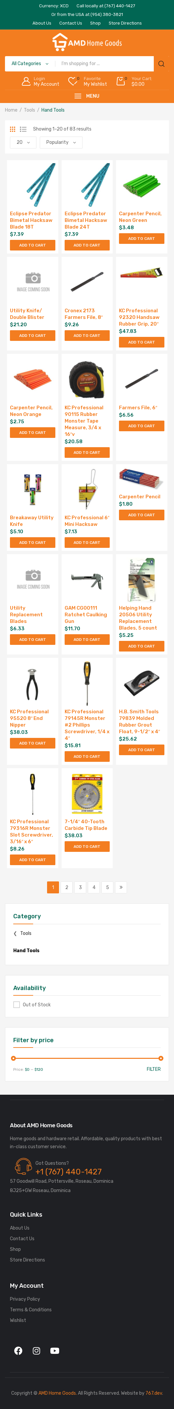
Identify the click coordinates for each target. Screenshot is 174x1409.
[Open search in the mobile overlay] (87, 64)
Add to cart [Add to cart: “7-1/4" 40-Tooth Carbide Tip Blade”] (87, 846)
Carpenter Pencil (139, 497)
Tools (29, 110)
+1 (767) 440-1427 (68, 1171)
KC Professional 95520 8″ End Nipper (29, 718)
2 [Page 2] (66, 887)
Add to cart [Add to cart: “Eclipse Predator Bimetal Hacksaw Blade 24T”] (87, 245)
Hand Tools (26, 951)
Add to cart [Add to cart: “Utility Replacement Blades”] (32, 639)
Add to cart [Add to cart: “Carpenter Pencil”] (141, 515)
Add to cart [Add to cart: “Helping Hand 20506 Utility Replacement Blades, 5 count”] (141, 646)
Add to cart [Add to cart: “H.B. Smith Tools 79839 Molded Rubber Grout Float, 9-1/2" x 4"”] (141, 750)
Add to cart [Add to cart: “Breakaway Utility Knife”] (32, 542)
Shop (15, 1249)
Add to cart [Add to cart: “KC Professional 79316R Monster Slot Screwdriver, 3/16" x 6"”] (32, 859)
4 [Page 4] (93, 887)
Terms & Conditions (31, 1310)
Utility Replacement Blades (26, 614)
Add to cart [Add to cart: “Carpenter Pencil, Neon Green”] (141, 238)
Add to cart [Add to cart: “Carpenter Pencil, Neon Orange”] (32, 432)
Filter (154, 1069)
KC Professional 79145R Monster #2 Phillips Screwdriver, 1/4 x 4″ (87, 725)
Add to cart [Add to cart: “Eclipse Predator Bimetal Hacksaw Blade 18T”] (32, 245)
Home (11, 110)
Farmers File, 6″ (138, 408)
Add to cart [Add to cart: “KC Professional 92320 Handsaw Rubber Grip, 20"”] (141, 342)
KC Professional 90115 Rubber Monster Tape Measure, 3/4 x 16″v (84, 421)
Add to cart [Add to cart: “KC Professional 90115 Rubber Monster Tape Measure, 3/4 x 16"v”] (87, 452)
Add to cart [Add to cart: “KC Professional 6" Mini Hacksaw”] (87, 542)
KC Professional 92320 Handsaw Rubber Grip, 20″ (139, 317)
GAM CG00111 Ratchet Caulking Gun (86, 614)
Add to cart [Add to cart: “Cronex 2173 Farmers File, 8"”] (87, 335)
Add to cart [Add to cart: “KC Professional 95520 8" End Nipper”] (32, 743)
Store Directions (27, 1260)
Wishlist (18, 1320)
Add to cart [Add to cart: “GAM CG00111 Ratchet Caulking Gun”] (87, 639)
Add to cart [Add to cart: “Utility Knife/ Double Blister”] (32, 335)
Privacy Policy (25, 1299)
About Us (19, 1228)
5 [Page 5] (107, 887)
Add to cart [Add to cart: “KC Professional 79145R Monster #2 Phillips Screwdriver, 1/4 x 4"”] (87, 756)
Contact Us (22, 1239)
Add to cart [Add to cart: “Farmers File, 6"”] (141, 426)
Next (121, 887)
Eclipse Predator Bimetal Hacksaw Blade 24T (86, 220)
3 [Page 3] (80, 887)
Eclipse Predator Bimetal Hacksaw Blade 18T (31, 220)
